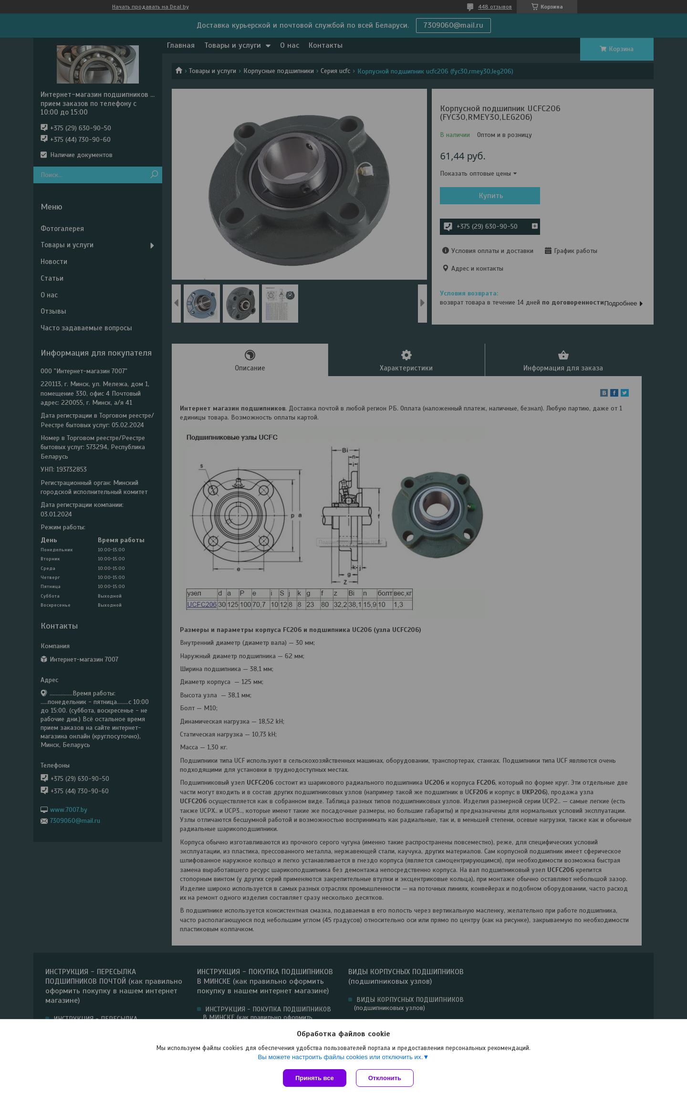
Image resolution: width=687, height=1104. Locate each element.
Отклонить (384, 1078)
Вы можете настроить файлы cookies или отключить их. (340, 1057)
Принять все (314, 1078)
